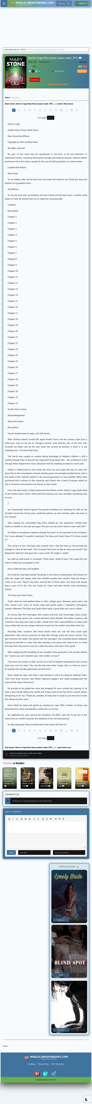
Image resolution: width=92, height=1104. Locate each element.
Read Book (35, 80)
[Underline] (17, 819)
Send (11, 852)
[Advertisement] (46, 24)
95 (72, 110)
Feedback (32, 1064)
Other (23, 50)
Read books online (12, 50)
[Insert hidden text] (63, 819)
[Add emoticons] (43, 819)
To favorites (58, 71)
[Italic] (13, 819)
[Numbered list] (38, 819)
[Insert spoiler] (59, 819)
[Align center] (25, 819)
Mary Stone (16, 97)
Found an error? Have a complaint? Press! (25, 753)
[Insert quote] (55, 819)
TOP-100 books (57, 1064)
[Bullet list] (34, 819)
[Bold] (9, 819)
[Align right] (29, 819)
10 (61, 110)
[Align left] (21, 819)
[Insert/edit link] (47, 819)
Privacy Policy (43, 1064)
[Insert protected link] (50, 819)
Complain (82, 71)
